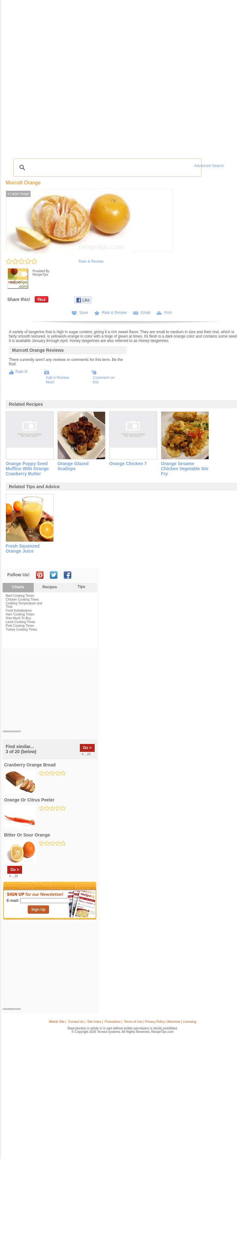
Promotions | (113, 1021)
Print (168, 312)
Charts (18, 587)
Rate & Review (91, 261)
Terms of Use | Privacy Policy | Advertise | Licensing (160, 1021)
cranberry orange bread (30, 764)
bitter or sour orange (27, 834)
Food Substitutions (19, 610)
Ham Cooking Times (20, 614)
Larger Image (18, 193)
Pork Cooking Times (20, 625)
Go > (87, 748)
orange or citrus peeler (29, 799)
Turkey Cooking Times (21, 629)
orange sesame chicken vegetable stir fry (185, 468)
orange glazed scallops (73, 466)
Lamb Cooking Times (20, 622)
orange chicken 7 (128, 463)
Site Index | (95, 1021)
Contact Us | (77, 1021)
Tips (81, 587)
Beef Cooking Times (20, 595)
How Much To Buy (18, 618)
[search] (106, 167)
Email (145, 312)
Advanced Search (209, 166)
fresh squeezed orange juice (22, 548)
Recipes (49, 587)
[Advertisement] (50, 690)
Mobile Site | (57, 1021)
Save (83, 312)
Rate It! (21, 371)
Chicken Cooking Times (22, 599)
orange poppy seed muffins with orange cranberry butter (27, 468)
